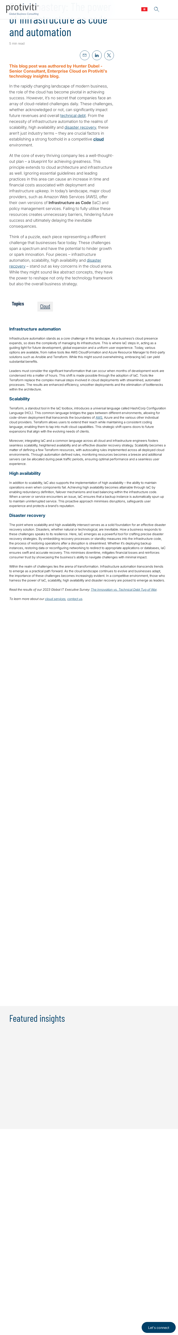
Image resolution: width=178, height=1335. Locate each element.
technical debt (73, 115)
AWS (99, 417)
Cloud (45, 306)
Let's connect (158, 1328)
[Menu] (168, 9)
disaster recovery (80, 127)
